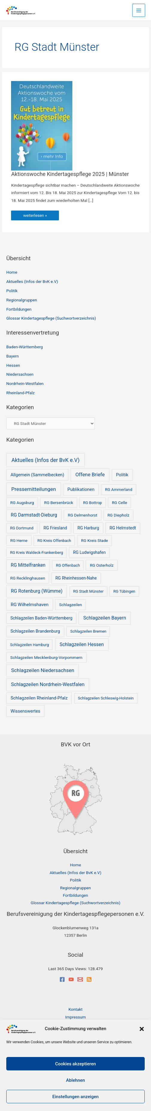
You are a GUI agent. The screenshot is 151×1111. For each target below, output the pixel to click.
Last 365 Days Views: (68, 968)
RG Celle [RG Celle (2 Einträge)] (119, 502)
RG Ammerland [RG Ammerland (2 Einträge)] (118, 489)
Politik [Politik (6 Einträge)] (122, 474)
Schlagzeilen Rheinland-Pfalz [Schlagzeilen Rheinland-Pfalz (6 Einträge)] (39, 698)
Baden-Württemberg (24, 346)
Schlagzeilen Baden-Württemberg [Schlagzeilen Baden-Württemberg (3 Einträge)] (41, 618)
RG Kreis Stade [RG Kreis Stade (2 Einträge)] (94, 540)
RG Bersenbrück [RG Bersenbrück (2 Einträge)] (58, 502)
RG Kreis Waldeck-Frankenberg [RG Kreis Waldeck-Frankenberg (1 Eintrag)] (36, 552)
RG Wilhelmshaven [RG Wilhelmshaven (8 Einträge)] (29, 604)
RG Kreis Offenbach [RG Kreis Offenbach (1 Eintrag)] (54, 540)
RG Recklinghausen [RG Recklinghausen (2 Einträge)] (27, 578)
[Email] (80, 979)
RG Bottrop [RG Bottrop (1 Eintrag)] (92, 502)
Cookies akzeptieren (75, 1064)
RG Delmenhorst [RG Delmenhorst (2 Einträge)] (82, 515)
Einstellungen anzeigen (75, 1096)
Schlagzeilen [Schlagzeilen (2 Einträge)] (70, 604)
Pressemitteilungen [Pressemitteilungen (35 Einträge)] (33, 489)
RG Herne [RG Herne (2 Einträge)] (18, 540)
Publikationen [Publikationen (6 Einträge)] (81, 489)
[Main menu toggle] (139, 10)
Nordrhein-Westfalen (25, 383)
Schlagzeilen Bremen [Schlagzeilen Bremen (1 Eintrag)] (88, 631)
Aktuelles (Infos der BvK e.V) (32, 281)
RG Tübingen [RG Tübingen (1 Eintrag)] (124, 591)
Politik (12, 290)
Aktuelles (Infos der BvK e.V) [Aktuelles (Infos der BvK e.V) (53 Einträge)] (45, 460)
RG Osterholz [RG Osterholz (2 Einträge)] (102, 565)
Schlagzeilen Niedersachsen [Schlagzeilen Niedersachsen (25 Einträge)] (42, 670)
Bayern (12, 356)
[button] (142, 1029)
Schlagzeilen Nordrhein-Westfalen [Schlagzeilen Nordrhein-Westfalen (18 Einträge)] (48, 684)
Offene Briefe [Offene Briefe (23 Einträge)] (90, 474)
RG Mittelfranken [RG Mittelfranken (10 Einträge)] (28, 565)
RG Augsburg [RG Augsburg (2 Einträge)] (22, 502)
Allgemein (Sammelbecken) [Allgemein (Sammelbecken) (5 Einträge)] (37, 474)
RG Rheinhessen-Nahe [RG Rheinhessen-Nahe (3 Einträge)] (76, 578)
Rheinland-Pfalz (20, 392)
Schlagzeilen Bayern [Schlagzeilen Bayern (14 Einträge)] (104, 618)
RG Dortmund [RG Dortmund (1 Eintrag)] (21, 528)
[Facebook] (62, 979)
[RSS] (89, 979)
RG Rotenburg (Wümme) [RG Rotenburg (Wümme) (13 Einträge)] (36, 591)
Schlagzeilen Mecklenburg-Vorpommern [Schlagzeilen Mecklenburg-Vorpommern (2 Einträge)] (46, 657)
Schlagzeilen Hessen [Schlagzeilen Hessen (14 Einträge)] (82, 644)
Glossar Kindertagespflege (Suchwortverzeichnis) (51, 318)
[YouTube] (71, 979)
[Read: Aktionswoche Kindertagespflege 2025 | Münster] (41, 128)
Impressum (75, 1017)
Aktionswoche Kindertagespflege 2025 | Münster (70, 177)
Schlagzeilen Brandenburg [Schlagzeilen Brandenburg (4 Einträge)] (35, 631)
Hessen (13, 365)
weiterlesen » (39, 220)
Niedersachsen (19, 374)
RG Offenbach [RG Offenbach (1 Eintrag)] (68, 565)
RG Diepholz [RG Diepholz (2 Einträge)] (118, 515)
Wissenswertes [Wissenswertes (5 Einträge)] (25, 711)
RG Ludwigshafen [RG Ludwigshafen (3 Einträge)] (89, 552)
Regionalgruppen (21, 300)
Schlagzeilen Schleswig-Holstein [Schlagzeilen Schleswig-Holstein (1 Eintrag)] (106, 698)
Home (11, 272)
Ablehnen (75, 1080)
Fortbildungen (18, 309)
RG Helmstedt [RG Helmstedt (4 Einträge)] (122, 528)
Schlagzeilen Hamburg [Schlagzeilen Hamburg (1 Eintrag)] (29, 644)
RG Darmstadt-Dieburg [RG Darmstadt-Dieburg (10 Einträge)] (34, 515)
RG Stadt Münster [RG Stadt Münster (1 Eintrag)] (88, 591)
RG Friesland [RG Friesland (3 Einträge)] (55, 528)
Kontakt (75, 1009)
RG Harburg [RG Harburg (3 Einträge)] (88, 528)
